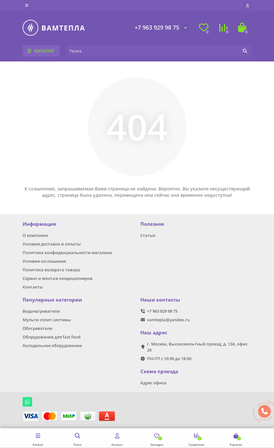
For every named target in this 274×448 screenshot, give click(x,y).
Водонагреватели (41, 311)
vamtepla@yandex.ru (168, 320)
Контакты (33, 287)
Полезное (152, 224)
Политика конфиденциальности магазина (67, 252)
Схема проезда (159, 371)
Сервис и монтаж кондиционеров (58, 278)
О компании (35, 235)
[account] (247, 5)
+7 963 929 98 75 (157, 27)
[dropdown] (27, 5)
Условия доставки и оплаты (52, 244)
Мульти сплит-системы (47, 320)
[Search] (159, 51)
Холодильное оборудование (52, 345)
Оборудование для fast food (52, 337)
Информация (39, 224)
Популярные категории (52, 299)
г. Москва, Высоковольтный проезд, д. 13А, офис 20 (197, 347)
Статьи (147, 235)
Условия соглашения (44, 261)
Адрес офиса (153, 383)
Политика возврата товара (51, 270)
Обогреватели (38, 328)
